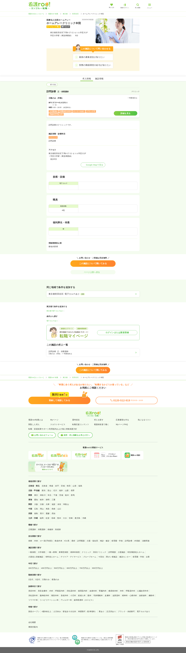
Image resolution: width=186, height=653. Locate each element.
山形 (74, 486)
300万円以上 (33, 568)
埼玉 (49, 495)
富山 (49, 490)
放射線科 (143, 595)
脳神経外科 (44, 595)
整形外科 (55, 595)
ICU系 (66, 541)
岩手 (57, 486)
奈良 (59, 504)
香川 (42, 513)
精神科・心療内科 (129, 595)
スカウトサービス (57, 424)
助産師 (58, 529)
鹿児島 (77, 518)
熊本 (59, 518)
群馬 (73, 495)
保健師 (50, 529)
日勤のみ (46, 579)
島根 (53, 509)
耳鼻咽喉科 (98, 595)
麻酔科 (151, 595)
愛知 (36, 500)
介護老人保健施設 (35, 557)
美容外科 (32, 591)
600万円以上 (72, 568)
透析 (73, 541)
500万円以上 (59, 568)
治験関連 (146, 541)
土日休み (57, 611)
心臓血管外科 (142, 591)
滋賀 (53, 504)
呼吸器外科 (130, 591)
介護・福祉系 (92, 541)
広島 (36, 509)
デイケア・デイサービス (71, 557)
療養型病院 (63, 552)
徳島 (36, 513)
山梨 (67, 490)
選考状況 (76, 420)
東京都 (65, 14)
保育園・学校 (117, 541)
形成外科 (64, 595)
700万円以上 (84, 568)
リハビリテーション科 (49, 600)
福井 (61, 490)
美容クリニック (99, 552)
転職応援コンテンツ (80, 424)
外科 (122, 591)
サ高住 (101, 557)
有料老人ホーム (52, 557)
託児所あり (111, 611)
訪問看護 (81, 541)
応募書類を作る (122, 420)
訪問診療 (128, 541)
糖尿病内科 (113, 591)
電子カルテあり (52, 321)
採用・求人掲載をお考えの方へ (75, 435)
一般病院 (32, 552)
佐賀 (47, 518)
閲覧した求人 (34, 424)
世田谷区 (75, 14)
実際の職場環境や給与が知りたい (95, 65)
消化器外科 (33, 595)
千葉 (55, 495)
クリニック (86, 552)
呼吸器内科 (59, 591)
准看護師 (41, 529)
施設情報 (99, 79)
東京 (36, 495)
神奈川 (43, 495)
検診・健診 (104, 541)
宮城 (63, 486)
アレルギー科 (66, 600)
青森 (51, 486)
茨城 (61, 495)
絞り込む (52, 84)
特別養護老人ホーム (135, 552)
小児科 (73, 595)
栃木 (67, 495)
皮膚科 (107, 595)
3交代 (37, 579)
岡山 (42, 509)
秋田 (69, 486)
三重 (53, 500)
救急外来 (58, 541)
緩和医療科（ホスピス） (84, 600)
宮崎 (71, 518)
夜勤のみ (55, 579)
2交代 (30, 579)
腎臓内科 (102, 591)
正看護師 (32, 529)
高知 (53, 513)
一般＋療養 (52, 552)
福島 (80, 486)
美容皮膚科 (42, 591)
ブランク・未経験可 (126, 611)
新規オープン (34, 611)
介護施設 (121, 552)
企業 (148, 557)
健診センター (125, 557)
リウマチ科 (33, 600)
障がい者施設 (111, 557)
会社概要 (32, 622)
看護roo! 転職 (53, 14)
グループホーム (89, 557)
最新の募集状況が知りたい (92, 57)
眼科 (89, 595)
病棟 (30, 541)
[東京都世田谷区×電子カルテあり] (93, 294)
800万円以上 (97, 568)
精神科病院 (75, 552)
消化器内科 (71, 591)
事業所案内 (33, 627)
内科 (51, 591)
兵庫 (48, 504)
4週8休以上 (46, 611)
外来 (36, 541)
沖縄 (84, 518)
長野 (73, 490)
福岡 (42, 518)
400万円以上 (46, 568)
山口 (59, 509)
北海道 (44, 486)
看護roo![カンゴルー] (36, 14)
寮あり (101, 611)
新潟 (43, 490)
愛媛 (48, 513)
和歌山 (66, 504)
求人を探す (98, 420)
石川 (55, 490)
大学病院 (41, 552)
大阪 (36, 504)
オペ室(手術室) (46, 541)
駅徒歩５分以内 (69, 611)
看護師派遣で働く (101, 424)
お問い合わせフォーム (42, 435)
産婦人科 (82, 595)
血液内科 (93, 591)
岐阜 (42, 500)
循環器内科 (82, 591)
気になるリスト (144, 420)
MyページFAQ (122, 424)
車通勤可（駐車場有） (87, 611)
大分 (65, 518)
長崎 (53, 518)
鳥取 (48, 509)
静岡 (48, 500)
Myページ (54, 420)
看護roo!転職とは (35, 420)
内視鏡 (137, 541)
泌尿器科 (116, 595)
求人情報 (86, 79)
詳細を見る (125, 113)
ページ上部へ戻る (93, 272)
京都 (42, 504)
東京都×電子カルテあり (55, 311)
